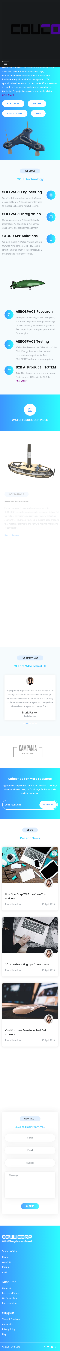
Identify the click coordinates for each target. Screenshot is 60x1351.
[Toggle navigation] (5, 63)
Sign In (5, 1257)
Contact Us (7, 1324)
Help (4, 1334)
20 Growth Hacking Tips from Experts (27, 964)
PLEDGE (37, 103)
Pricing (5, 1267)
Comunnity (7, 1288)
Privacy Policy (8, 1329)
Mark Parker (30, 712)
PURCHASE (13, 103)
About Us (6, 1262)
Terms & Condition (11, 1319)
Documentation (9, 1303)
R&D (38, 113)
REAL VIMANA (15, 113)
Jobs (4, 1272)
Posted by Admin (13, 904)
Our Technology (9, 1298)
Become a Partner (11, 1293)
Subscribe (48, 805)
